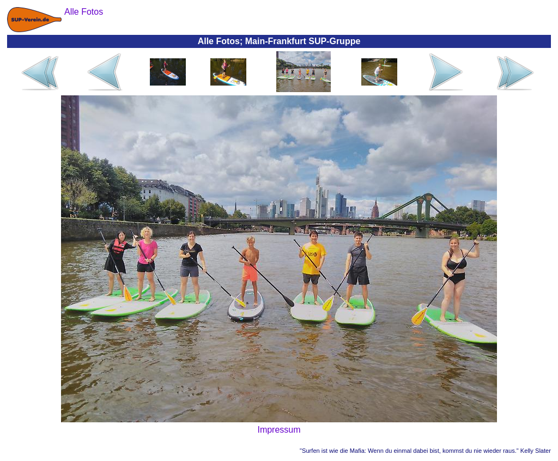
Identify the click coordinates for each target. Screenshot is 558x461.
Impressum (278, 429)
